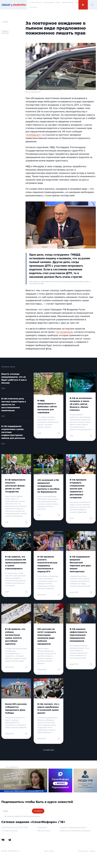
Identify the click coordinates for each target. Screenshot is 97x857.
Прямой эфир (67, 2)
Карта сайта (49, 851)
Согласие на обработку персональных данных (22, 816)
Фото (58, 2)
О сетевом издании (9, 831)
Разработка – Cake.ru (87, 851)
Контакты (33, 7)
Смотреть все (48, 750)
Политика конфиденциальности (72, 827)
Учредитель (42, 827)
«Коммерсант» (34, 134)
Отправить (38, 811)
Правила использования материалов (74, 831)
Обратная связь (43, 831)
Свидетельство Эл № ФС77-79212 (14, 827)
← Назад (4, 22)
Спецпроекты (49, 2)
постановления (64, 332)
